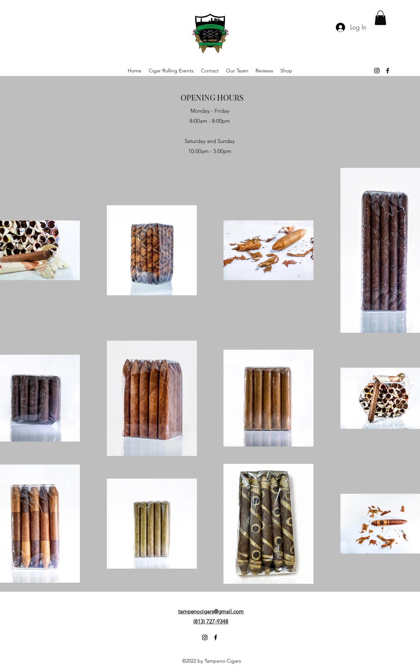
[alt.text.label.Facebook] (387, 70)
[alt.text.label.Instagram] (376, 70)
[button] (380, 17)
